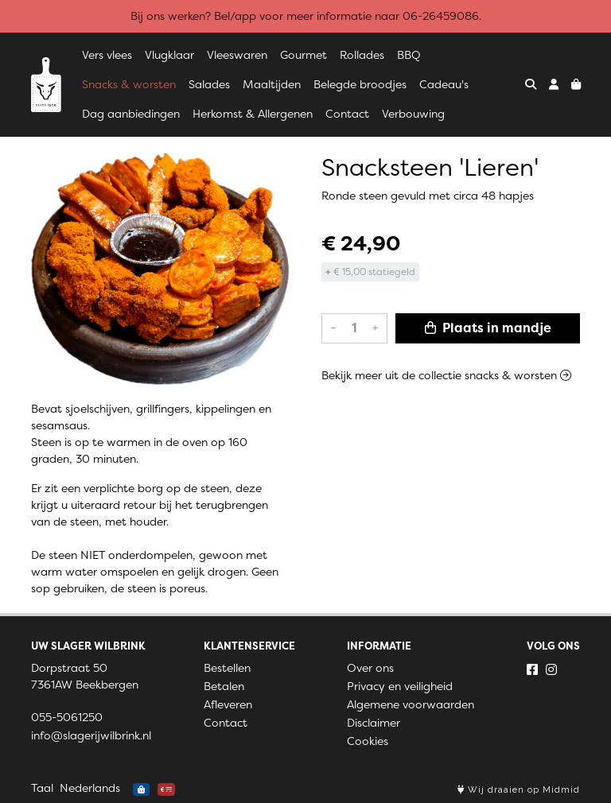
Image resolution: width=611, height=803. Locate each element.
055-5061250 (67, 717)
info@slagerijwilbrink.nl (91, 735)
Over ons (370, 668)
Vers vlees (107, 55)
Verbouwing (413, 114)
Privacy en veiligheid (400, 686)
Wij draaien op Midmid (518, 790)
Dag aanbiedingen (131, 114)
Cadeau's (444, 84)
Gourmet (303, 55)
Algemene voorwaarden (410, 704)
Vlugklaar (169, 55)
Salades (209, 84)
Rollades (362, 55)
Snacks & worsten (129, 84)
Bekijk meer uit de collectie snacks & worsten (446, 375)
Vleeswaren (237, 55)
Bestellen (227, 668)
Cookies (367, 741)
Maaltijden (272, 84)
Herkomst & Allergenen (253, 114)
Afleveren (228, 704)
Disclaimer (373, 723)
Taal (42, 788)
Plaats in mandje (488, 328)
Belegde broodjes (360, 84)
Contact (347, 114)
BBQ (409, 55)
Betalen (224, 686)
